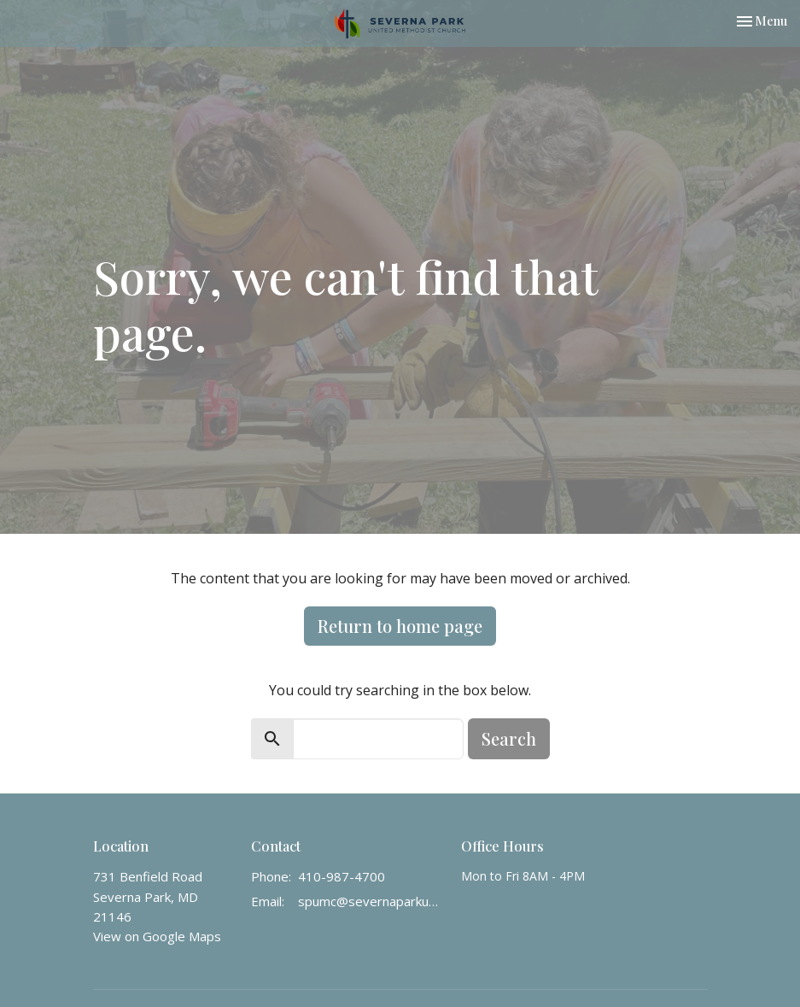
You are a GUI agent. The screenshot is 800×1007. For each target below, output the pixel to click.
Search (509, 738)
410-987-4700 (341, 876)
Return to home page (400, 625)
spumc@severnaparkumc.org (371, 901)
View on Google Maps (157, 936)
